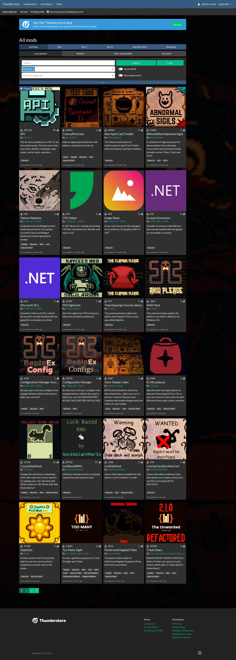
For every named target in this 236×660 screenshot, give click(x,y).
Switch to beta (207, 4)
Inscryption (9, 11)
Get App (177, 24)
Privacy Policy (151, 627)
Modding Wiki (37, 11)
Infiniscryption (73, 308)
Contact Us (149, 623)
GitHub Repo (178, 627)
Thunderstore (11, 4)
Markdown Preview (182, 634)
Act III (110, 47)
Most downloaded (123, 53)
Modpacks (171, 47)
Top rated (166, 53)
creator (111, 308)
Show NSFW (130, 69)
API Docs (177, 623)
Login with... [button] (224, 4)
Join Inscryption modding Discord (65, 11)
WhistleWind (114, 137)
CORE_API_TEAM (32, 221)
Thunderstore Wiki (153, 630)
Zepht (26, 553)
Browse (24, 11)
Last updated (40, 53)
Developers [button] (46, 4)
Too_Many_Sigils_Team (77, 553)
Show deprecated (132, 75)
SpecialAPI (71, 137)
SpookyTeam (114, 553)
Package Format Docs (183, 630)
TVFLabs (154, 385)
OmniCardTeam (115, 385)
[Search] (68, 63)
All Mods (33, 47)
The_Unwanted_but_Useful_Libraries (168, 553)
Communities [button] (29, 4)
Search (136, 62)
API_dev (27, 137)
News (59, 4)
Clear (170, 62)
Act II (84, 47)
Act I (59, 47)
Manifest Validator (181, 637)
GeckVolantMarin (74, 469)
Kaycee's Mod (139, 47)
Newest (80, 53)
